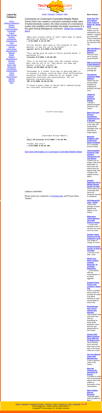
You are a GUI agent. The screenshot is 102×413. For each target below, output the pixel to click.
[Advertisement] (11, 125)
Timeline (59, 14)
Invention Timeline (37, 404)
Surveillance (11, 69)
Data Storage (12, 35)
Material (11, 53)
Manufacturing (11, 51)
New (65, 14)
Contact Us (62, 404)
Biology (11, 25)
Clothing (11, 27)
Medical (12, 57)
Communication (12, 29)
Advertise (76, 404)
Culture (11, 33)
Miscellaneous (11, 59)
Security (11, 63)
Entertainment (11, 41)
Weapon (11, 81)
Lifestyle (11, 47)
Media (11, 55)
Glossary (51, 14)
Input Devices (11, 45)
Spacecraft (11, 67)
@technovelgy (57, 196)
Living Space (11, 49)
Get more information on (53, 152)
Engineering (11, 39)
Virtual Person (11, 77)
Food (12, 43)
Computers (11, 31)
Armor (11, 21)
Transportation (11, 71)
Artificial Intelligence (11, 23)
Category (48, 404)
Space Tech (11, 65)
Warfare (11, 79)
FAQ (70, 404)
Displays (11, 37)
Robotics (11, 61)
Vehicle (11, 75)
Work (12, 83)
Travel (11, 73)
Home (44, 14)
